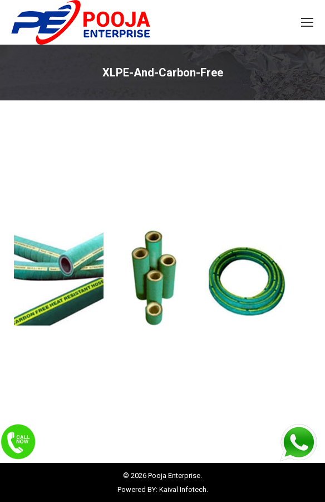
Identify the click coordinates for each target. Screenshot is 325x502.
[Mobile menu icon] (307, 22)
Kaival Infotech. (183, 489)
